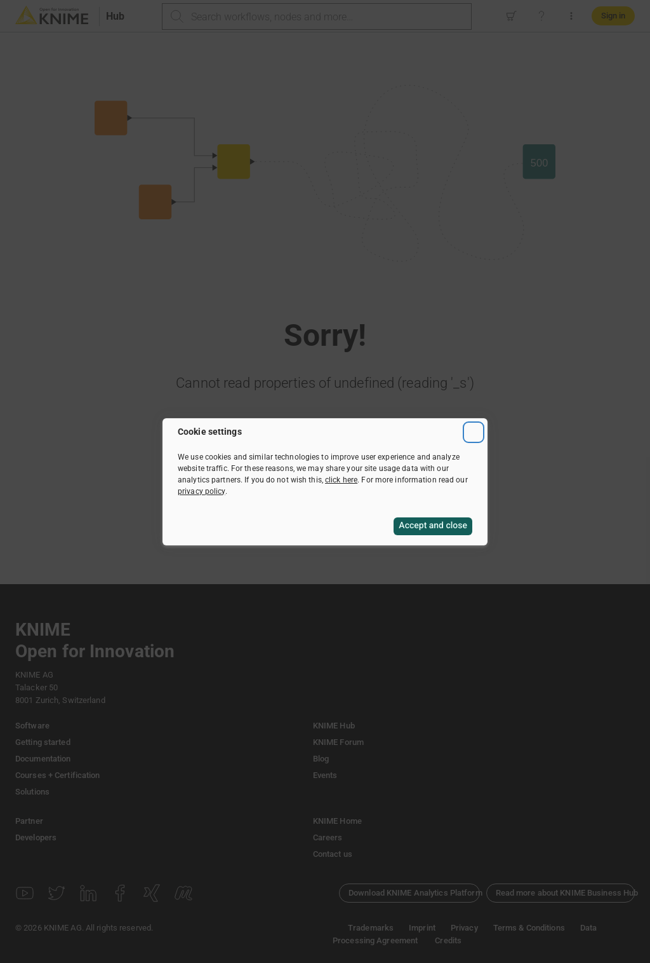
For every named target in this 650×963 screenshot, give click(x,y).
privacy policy (201, 491)
